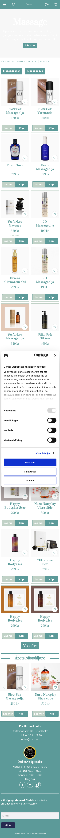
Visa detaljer (43, 453)
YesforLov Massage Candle (15, 225)
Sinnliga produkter (27, 61)
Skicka (8, 825)
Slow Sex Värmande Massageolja (45, 113)
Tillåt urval (30, 471)
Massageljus (35, 71)
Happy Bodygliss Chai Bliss (45, 620)
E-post (4, 810)
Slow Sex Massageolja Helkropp (15, 113)
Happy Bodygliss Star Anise (14, 507)
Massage (44, 61)
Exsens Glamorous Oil (15, 280)
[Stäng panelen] (55, 355)
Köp (21, 128)
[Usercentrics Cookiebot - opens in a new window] (35, 355)
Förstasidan (7, 61)
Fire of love (15, 165)
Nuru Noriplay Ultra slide (45, 506)
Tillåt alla (30, 462)
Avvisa (30, 480)
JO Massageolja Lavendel (45, 225)
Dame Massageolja (45, 167)
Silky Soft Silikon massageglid (45, 338)
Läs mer (30, 45)
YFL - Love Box (45, 562)
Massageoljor (11, 71)
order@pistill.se (29, 739)
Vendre (43, 833)
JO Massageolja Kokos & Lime (45, 282)
